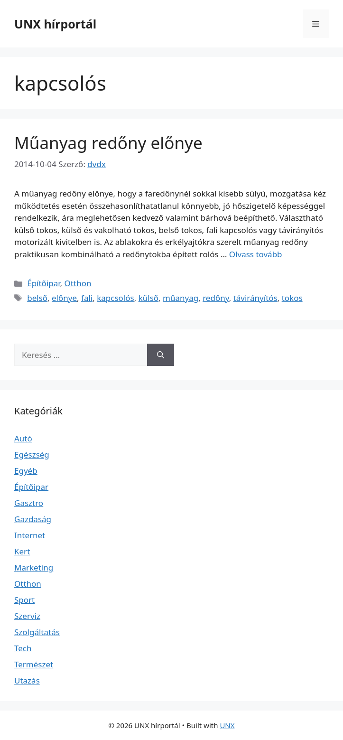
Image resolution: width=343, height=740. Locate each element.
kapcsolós (115, 297)
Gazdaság (32, 519)
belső (37, 297)
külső (148, 297)
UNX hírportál (55, 24)
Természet (33, 664)
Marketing (33, 567)
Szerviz (27, 615)
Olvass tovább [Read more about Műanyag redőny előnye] (255, 254)
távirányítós (255, 297)
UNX (227, 725)
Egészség (31, 454)
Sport (24, 599)
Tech (23, 648)
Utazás (27, 680)
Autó (23, 438)
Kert (22, 551)
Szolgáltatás (37, 632)
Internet (29, 535)
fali (87, 297)
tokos (292, 297)
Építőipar (43, 283)
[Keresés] (160, 355)
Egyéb (25, 470)
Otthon (78, 283)
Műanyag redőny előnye (108, 142)
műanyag (180, 297)
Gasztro (28, 502)
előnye (64, 297)
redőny (216, 297)
